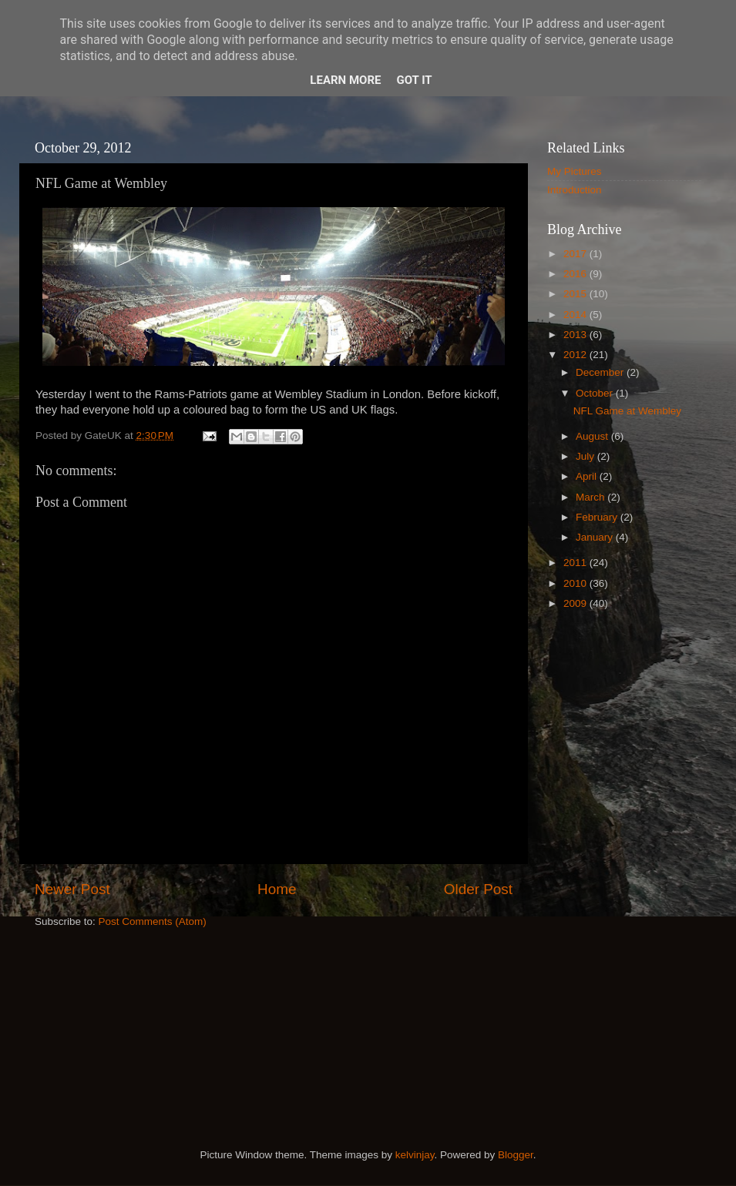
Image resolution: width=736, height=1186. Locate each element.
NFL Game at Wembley (627, 411)
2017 (576, 254)
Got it (414, 80)
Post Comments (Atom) (153, 921)
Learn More (345, 80)
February (598, 517)
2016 (576, 274)
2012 (576, 354)
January (596, 537)
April (588, 476)
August (593, 436)
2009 (576, 603)
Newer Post (72, 889)
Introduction (574, 190)
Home (276, 889)
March (591, 497)
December (601, 372)
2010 (576, 583)
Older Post (478, 889)
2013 (576, 334)
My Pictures (574, 171)
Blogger (515, 1155)
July (586, 456)
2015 (576, 294)
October (596, 393)
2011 (576, 562)
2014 (576, 314)
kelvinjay (415, 1155)
